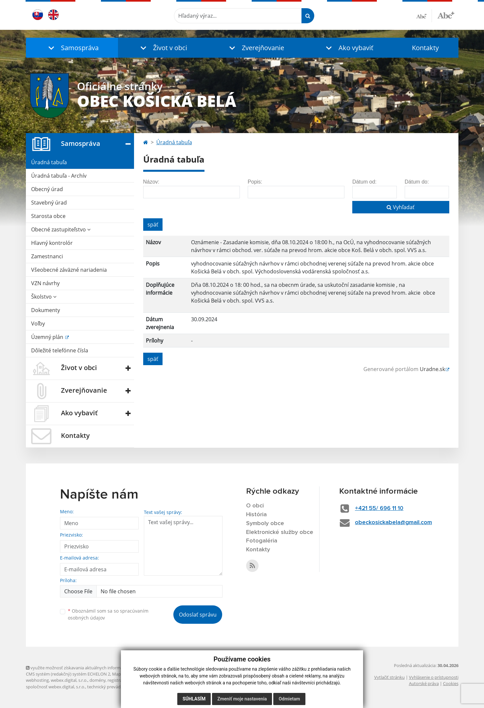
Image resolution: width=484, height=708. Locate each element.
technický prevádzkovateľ (112, 687)
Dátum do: (417, 182)
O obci (255, 506)
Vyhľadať (401, 207)
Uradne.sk (432, 369)
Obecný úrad (47, 189)
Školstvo (43, 296)
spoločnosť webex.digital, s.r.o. (55, 687)
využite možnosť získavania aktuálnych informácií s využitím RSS (91, 668)
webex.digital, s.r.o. (69, 680)
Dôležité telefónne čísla (59, 350)
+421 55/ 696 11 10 (379, 508)
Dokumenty (45, 310)
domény (97, 680)
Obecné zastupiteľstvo (60, 229)
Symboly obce (265, 523)
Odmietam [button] (289, 698)
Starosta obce (48, 216)
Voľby (38, 323)
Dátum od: (364, 182)
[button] (72, 48)
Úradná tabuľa (49, 162)
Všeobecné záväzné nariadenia (69, 269)
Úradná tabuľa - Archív (59, 175)
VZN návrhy (45, 283)
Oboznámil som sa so (108, 614)
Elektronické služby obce (279, 532)
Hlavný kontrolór (52, 242)
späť (152, 224)
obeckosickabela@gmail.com (393, 522)
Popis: (255, 182)
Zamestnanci (47, 256)
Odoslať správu (198, 614)
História (256, 515)
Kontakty (425, 47)
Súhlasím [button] (194, 698)
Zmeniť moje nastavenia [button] (242, 698)
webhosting (37, 680)
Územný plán (48, 337)
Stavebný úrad (49, 202)
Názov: (151, 182)
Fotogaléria (261, 541)
